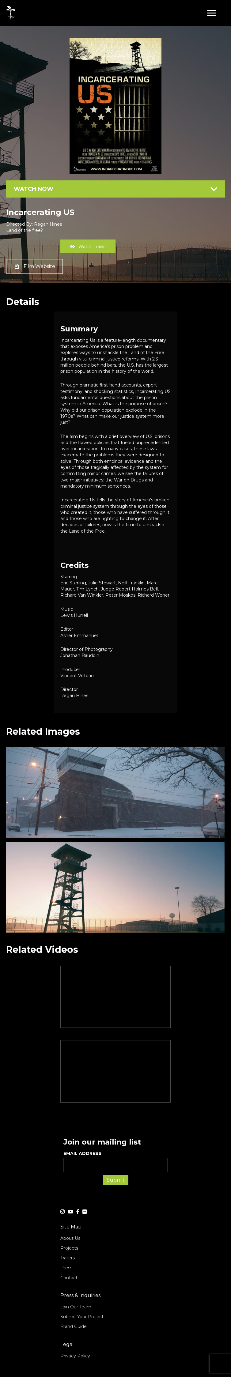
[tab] (115, 189)
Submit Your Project (82, 1316)
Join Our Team (75, 1307)
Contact (69, 1278)
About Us (70, 1238)
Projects (69, 1248)
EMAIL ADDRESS (115, 1161)
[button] (211, 13)
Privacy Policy (75, 1356)
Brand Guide (73, 1326)
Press (66, 1267)
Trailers (67, 1258)
